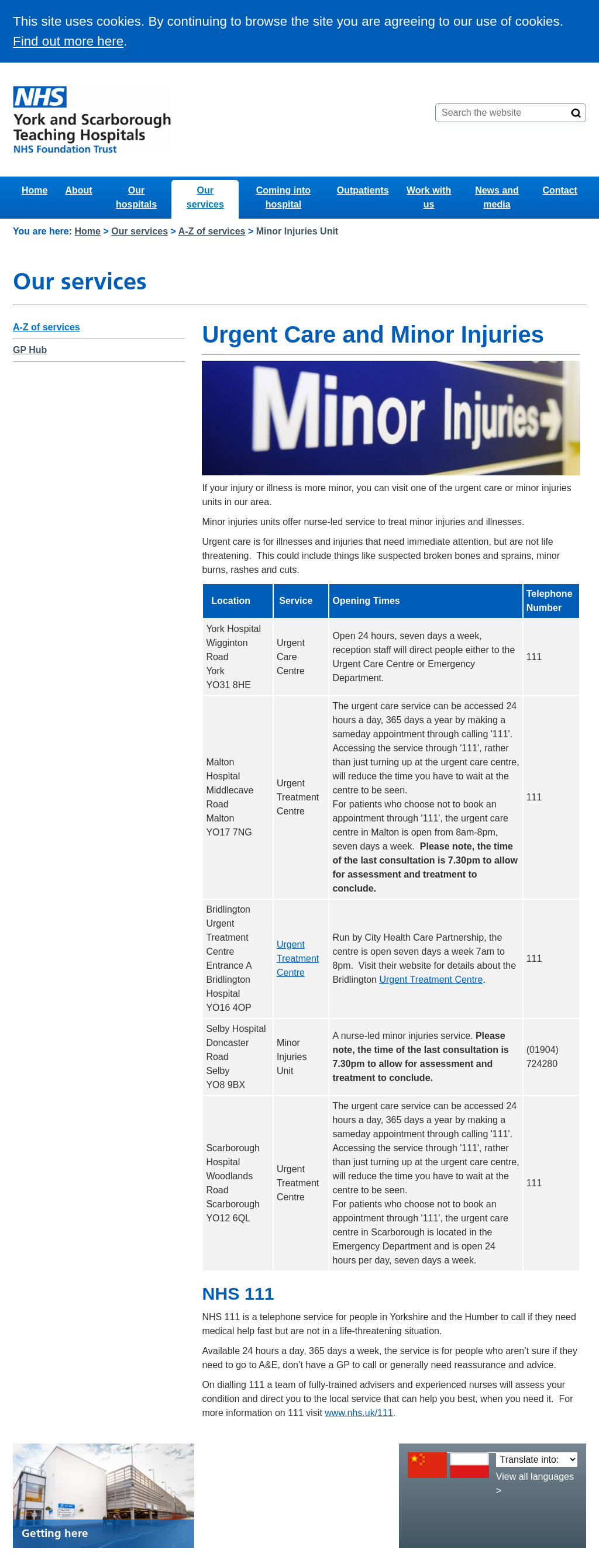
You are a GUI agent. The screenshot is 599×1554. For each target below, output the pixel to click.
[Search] (576, 113)
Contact (559, 190)
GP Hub (30, 350)
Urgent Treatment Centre (298, 959)
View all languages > (535, 1484)
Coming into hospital (283, 197)
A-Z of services (212, 231)
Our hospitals (136, 197)
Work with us (429, 197)
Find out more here (68, 41)
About (78, 190)
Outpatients (363, 190)
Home (34, 190)
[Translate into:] (536, 1459)
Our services (205, 197)
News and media (497, 197)
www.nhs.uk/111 (359, 1413)
